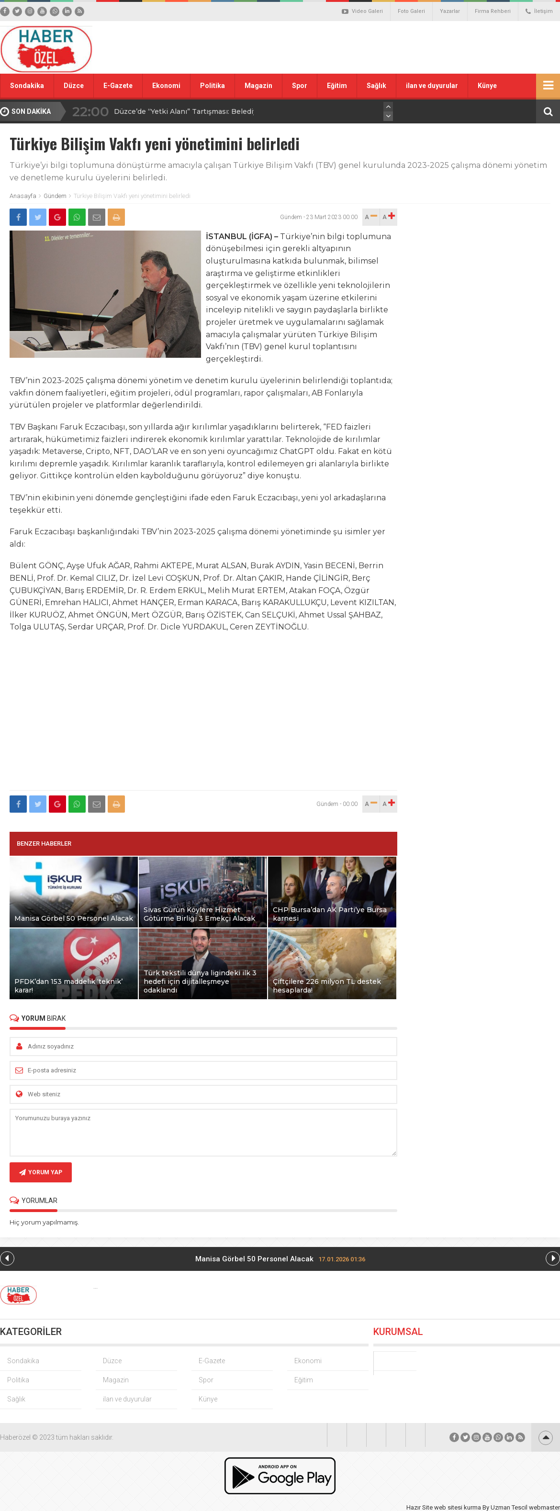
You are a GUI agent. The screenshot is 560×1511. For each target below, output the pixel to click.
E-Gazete (118, 85)
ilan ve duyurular (432, 85)
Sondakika (27, 85)
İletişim (539, 11)
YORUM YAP (40, 1172)
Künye (487, 85)
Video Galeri (362, 11)
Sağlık (376, 85)
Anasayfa (23, 195)
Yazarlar (450, 11)
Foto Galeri (411, 11)
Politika (212, 85)
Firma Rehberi (493, 11)
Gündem (55, 195)
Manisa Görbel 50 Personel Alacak (280, 1259)
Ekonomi (166, 85)
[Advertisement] (203, 717)
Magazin (258, 85)
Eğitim (337, 85)
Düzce (74, 85)
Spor (299, 85)
